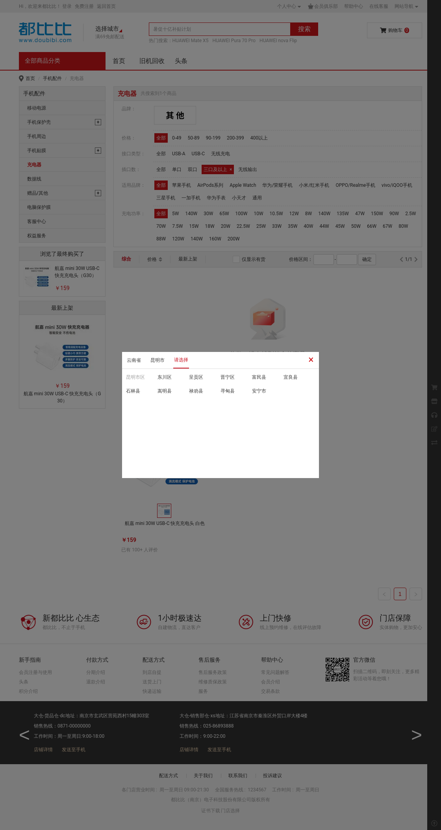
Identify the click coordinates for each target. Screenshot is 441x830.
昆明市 (157, 360)
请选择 (181, 360)
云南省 (134, 360)
